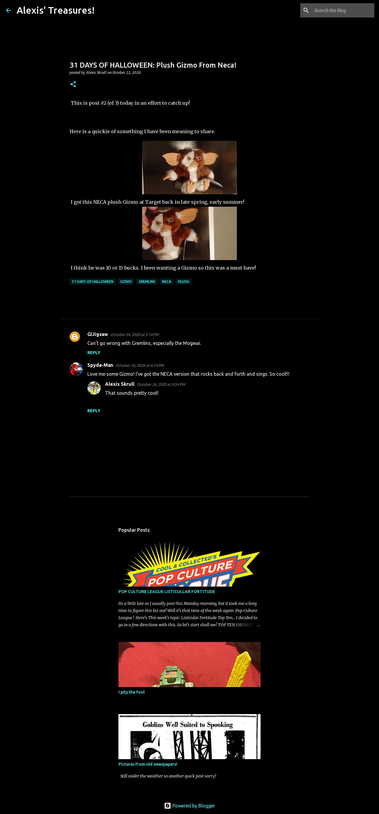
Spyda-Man (100, 365)
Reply (93, 352)
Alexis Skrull (119, 384)
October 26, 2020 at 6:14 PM (139, 365)
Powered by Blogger (189, 805)
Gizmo (126, 281)
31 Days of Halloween (92, 281)
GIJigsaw (97, 334)
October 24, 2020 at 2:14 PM (134, 334)
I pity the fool (131, 692)
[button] (73, 85)
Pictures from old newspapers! (147, 764)
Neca (166, 281)
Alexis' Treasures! (55, 10)
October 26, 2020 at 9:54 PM (161, 384)
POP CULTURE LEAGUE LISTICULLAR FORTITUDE (166, 591)
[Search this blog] (343, 10)
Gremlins (147, 281)
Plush (183, 281)
